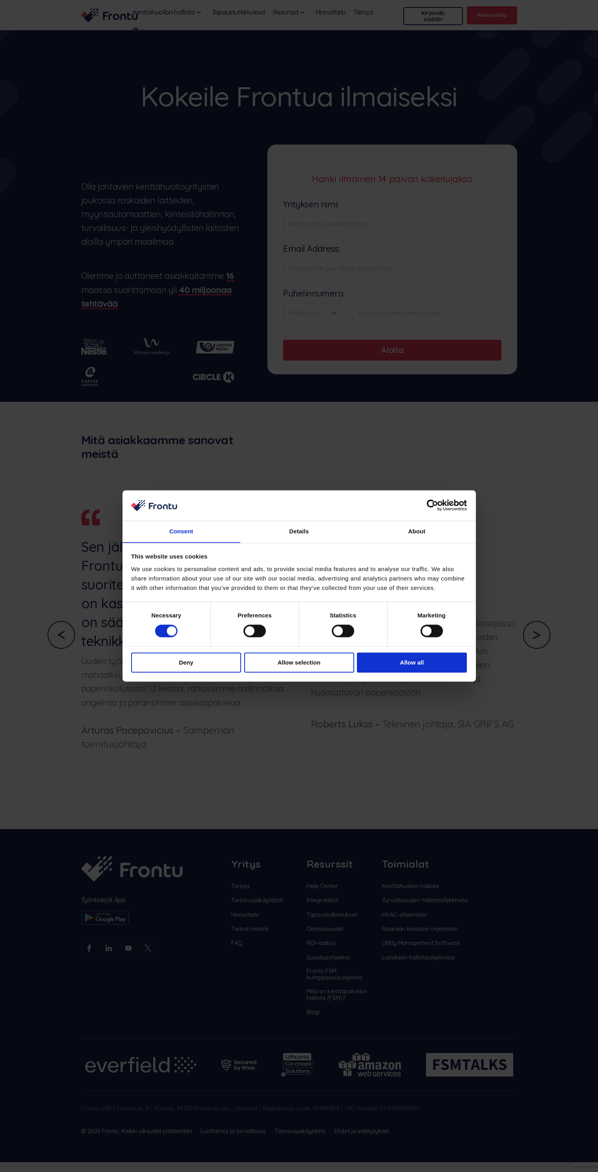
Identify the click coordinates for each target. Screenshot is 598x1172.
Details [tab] (299, 531)
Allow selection (299, 662)
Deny (186, 662)
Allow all (412, 662)
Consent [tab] (181, 531)
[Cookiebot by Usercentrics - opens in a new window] (432, 505)
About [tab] (417, 531)
